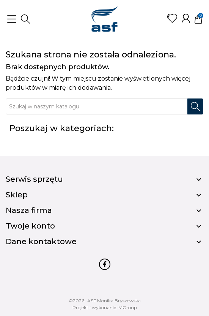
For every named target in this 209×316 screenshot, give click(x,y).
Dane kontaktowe (41, 241)
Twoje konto (30, 225)
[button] (25, 19)
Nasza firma (29, 210)
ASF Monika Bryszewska (114, 300)
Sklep (17, 194)
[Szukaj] (97, 106)
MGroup (127, 307)
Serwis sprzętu (34, 179)
